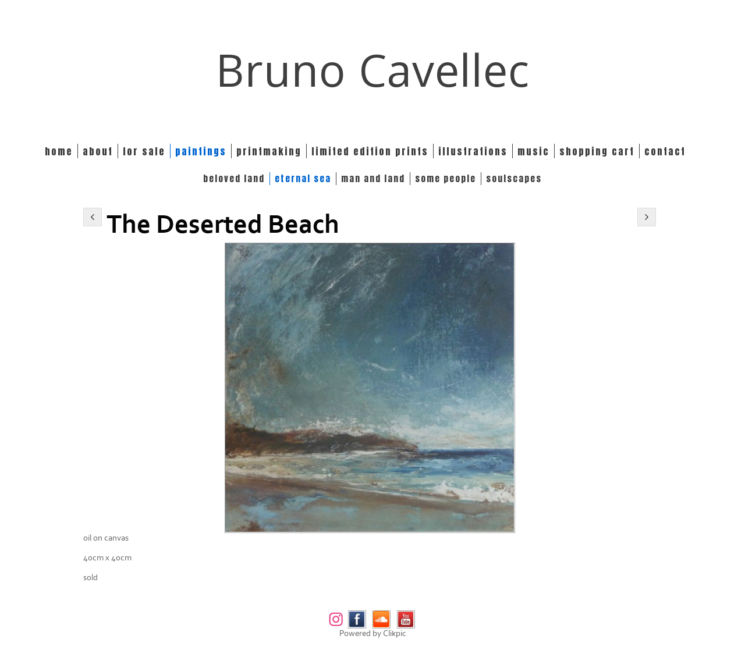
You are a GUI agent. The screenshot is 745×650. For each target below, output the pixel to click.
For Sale (144, 151)
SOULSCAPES (514, 178)
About (98, 151)
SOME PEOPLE (445, 178)
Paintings (200, 151)
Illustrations (473, 151)
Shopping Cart (596, 151)
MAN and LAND (373, 178)
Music (533, 151)
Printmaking (268, 151)
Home (59, 151)
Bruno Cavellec (373, 70)
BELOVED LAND (234, 178)
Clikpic (394, 633)
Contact (665, 151)
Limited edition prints (369, 151)
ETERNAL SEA (303, 178)
